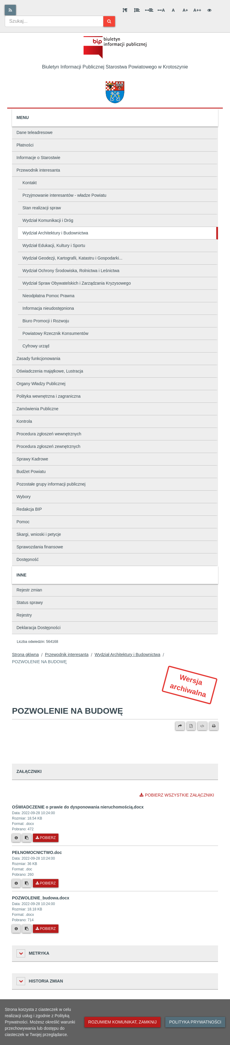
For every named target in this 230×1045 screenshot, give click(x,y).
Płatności (25, 145)
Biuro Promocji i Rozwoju (45, 320)
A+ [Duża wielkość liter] (185, 10)
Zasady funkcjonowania (38, 358)
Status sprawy (29, 602)
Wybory (23, 496)
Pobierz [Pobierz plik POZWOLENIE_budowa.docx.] (46, 929)
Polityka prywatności (195, 1022)
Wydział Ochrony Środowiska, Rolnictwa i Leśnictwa (70, 270)
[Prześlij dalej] (179, 726)
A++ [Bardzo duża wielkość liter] (197, 10)
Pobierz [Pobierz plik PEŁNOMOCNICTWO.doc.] (46, 883)
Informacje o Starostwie (38, 157)
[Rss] (10, 10)
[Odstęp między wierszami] (137, 10)
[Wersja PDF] (191, 726)
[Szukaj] (109, 21)
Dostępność (27, 559)
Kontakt (29, 182)
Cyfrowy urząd (35, 346)
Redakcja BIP (29, 509)
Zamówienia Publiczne (37, 408)
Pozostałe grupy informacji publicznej (50, 484)
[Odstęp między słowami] (149, 10)
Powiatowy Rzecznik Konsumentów (55, 333)
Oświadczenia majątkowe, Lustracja (49, 371)
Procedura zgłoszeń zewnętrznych (48, 446)
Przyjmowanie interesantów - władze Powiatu (64, 195)
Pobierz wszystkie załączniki (177, 795)
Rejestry (24, 615)
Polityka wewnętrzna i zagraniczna (48, 396)
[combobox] (54, 21)
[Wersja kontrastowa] (209, 10)
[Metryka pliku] (16, 838)
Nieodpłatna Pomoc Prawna (48, 295)
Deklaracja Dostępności (38, 627)
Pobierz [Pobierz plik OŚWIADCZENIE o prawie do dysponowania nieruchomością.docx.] (46, 838)
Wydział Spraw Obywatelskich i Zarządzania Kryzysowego (76, 283)
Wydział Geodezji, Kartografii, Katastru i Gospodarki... (72, 258)
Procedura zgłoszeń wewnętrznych (48, 433)
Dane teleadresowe (34, 132)
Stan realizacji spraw (41, 207)
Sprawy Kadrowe (32, 459)
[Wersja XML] (202, 726)
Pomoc (23, 521)
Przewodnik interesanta (38, 170)
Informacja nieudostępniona (48, 308)
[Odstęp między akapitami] (125, 10)
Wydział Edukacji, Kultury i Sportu (53, 245)
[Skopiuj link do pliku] (26, 838)
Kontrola (24, 421)
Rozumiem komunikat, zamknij (122, 1022)
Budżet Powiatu (31, 471)
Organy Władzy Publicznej (40, 383)
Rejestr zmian (29, 590)
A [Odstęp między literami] (161, 10)
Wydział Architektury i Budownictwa (55, 233)
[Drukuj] (213, 726)
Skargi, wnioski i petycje (38, 534)
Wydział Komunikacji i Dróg (47, 220)
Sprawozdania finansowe (39, 546)
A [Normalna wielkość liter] (173, 10)
